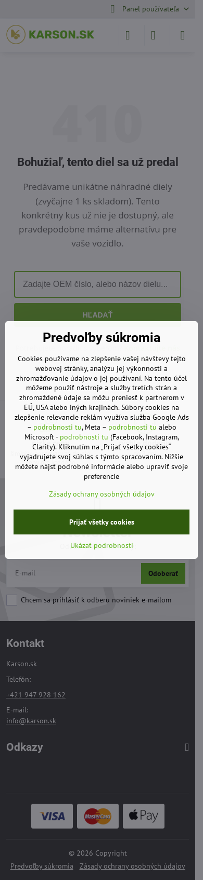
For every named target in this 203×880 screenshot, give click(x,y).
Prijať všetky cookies (101, 522)
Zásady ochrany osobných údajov (102, 494)
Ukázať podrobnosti (101, 545)
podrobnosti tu (57, 427)
